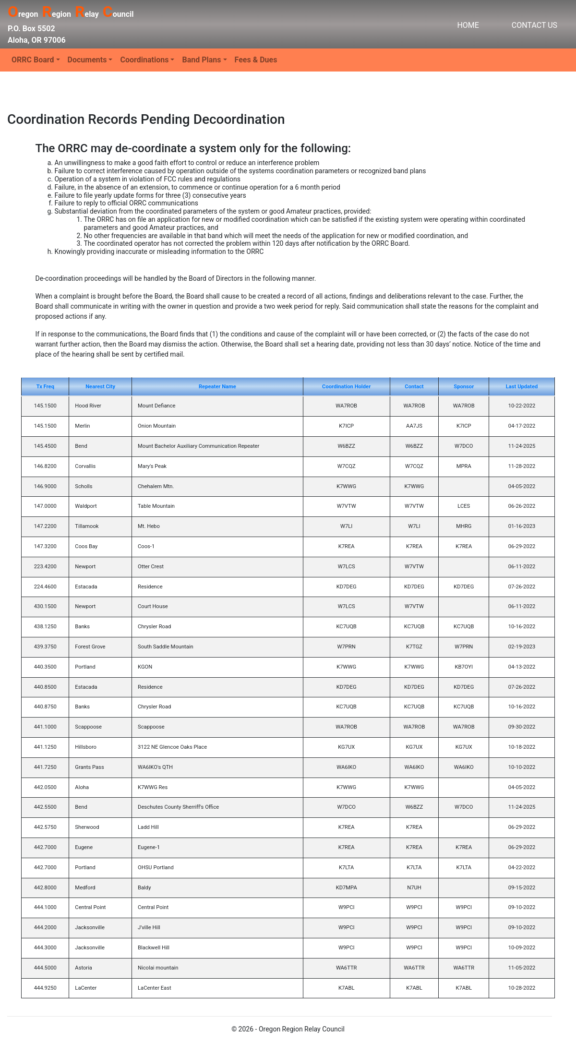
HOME (468, 25)
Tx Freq (45, 386)
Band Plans (201, 59)
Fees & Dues (256, 59)
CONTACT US (534, 25)
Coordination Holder (346, 386)
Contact (414, 386)
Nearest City (100, 386)
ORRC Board (33, 59)
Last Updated (522, 386)
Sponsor (464, 386)
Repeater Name (217, 386)
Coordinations (144, 59)
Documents (87, 59)
